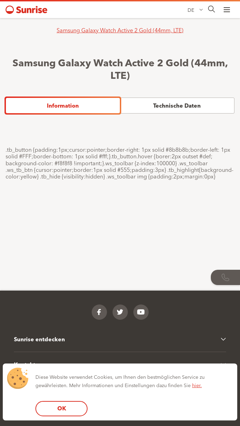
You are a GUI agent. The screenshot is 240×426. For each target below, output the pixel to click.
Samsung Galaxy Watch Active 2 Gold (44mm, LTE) (120, 30)
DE (191, 9)
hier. (197, 385)
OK (61, 408)
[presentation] (211, 9)
